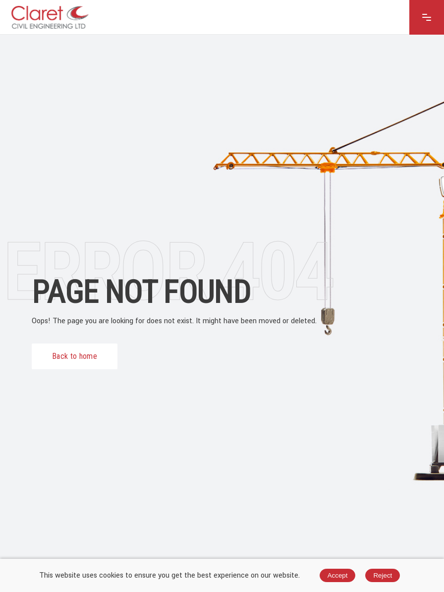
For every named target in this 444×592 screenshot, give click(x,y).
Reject (382, 575)
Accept (338, 575)
